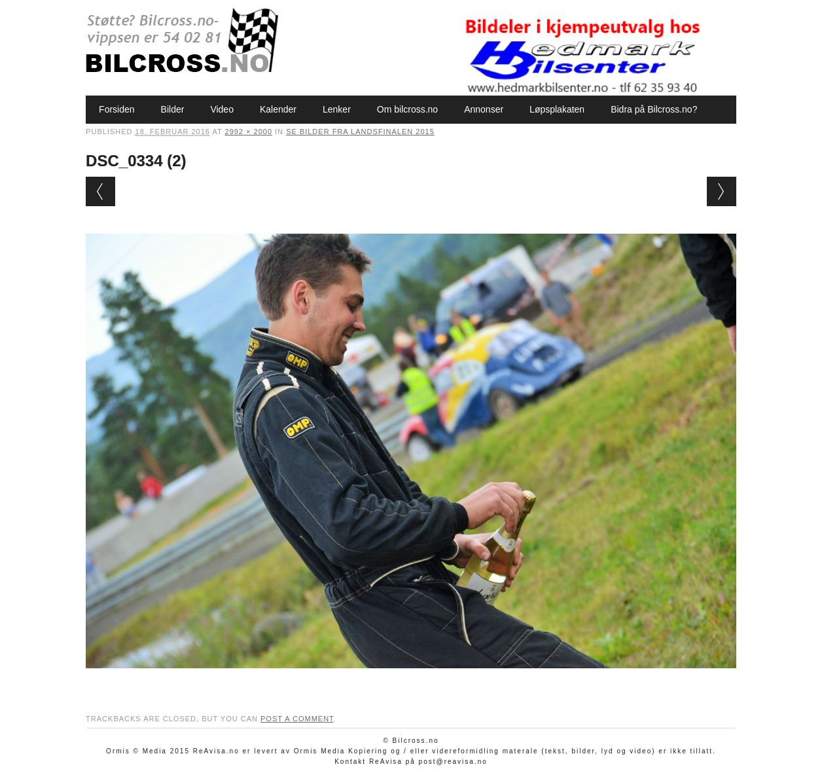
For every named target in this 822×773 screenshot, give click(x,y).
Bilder (173, 109)
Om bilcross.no (407, 109)
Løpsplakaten (556, 109)
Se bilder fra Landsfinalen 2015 (360, 131)
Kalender (278, 109)
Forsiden (116, 109)
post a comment (297, 719)
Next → (721, 191)
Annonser (483, 109)
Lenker (337, 109)
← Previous (100, 191)
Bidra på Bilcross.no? (654, 109)
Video (222, 109)
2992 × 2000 (248, 131)
